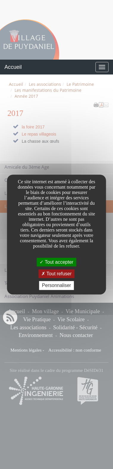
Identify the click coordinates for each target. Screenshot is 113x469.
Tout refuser (56, 273)
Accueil (13, 67)
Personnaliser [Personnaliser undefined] (56, 285)
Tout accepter (56, 262)
